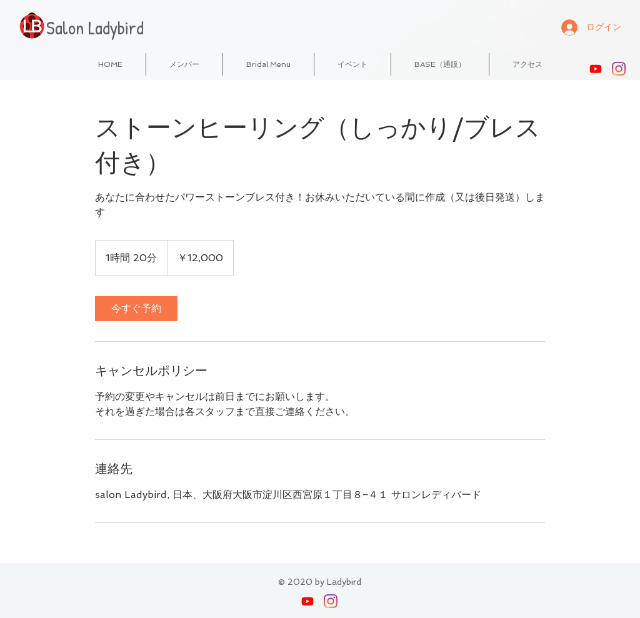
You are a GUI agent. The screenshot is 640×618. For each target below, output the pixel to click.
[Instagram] (619, 69)
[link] (136, 308)
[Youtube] (595, 69)
